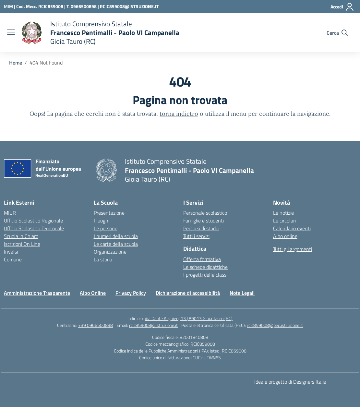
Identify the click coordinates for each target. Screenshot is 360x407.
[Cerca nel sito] (337, 33)
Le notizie (283, 213)
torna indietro (179, 113)
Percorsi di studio (201, 228)
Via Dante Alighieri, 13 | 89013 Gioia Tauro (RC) (189, 318)
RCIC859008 (202, 344)
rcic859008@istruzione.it (153, 325)
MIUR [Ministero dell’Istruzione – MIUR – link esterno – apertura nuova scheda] (10, 213)
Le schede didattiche (205, 267)
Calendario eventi (292, 228)
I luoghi (101, 220)
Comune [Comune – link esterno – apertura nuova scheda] (13, 259)
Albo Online (93, 293)
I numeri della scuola (116, 236)
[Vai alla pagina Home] (15, 62)
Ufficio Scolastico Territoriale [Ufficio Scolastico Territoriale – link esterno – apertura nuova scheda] (34, 228)
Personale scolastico (205, 213)
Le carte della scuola (116, 244)
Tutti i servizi (196, 236)
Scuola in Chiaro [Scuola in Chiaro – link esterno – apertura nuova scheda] (21, 236)
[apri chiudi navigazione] (11, 33)
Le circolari (284, 220)
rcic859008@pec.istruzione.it (275, 325)
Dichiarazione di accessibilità (188, 293)
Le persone (105, 228)
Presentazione (109, 213)
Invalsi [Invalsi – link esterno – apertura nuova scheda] (11, 252)
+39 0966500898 (95, 325)
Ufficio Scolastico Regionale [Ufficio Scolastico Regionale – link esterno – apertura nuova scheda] (33, 220)
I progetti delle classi (205, 275)
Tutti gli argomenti (292, 249)
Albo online (285, 236)
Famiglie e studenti (203, 220)
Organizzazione (110, 252)
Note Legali (242, 293)
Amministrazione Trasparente (37, 293)
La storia (103, 259)
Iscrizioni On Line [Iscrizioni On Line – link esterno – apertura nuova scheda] (22, 244)
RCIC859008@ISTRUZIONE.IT (129, 6)
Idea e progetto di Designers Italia (290, 382)
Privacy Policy (130, 293)
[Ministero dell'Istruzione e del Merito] (10, 6)
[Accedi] (342, 7)
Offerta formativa (202, 259)
